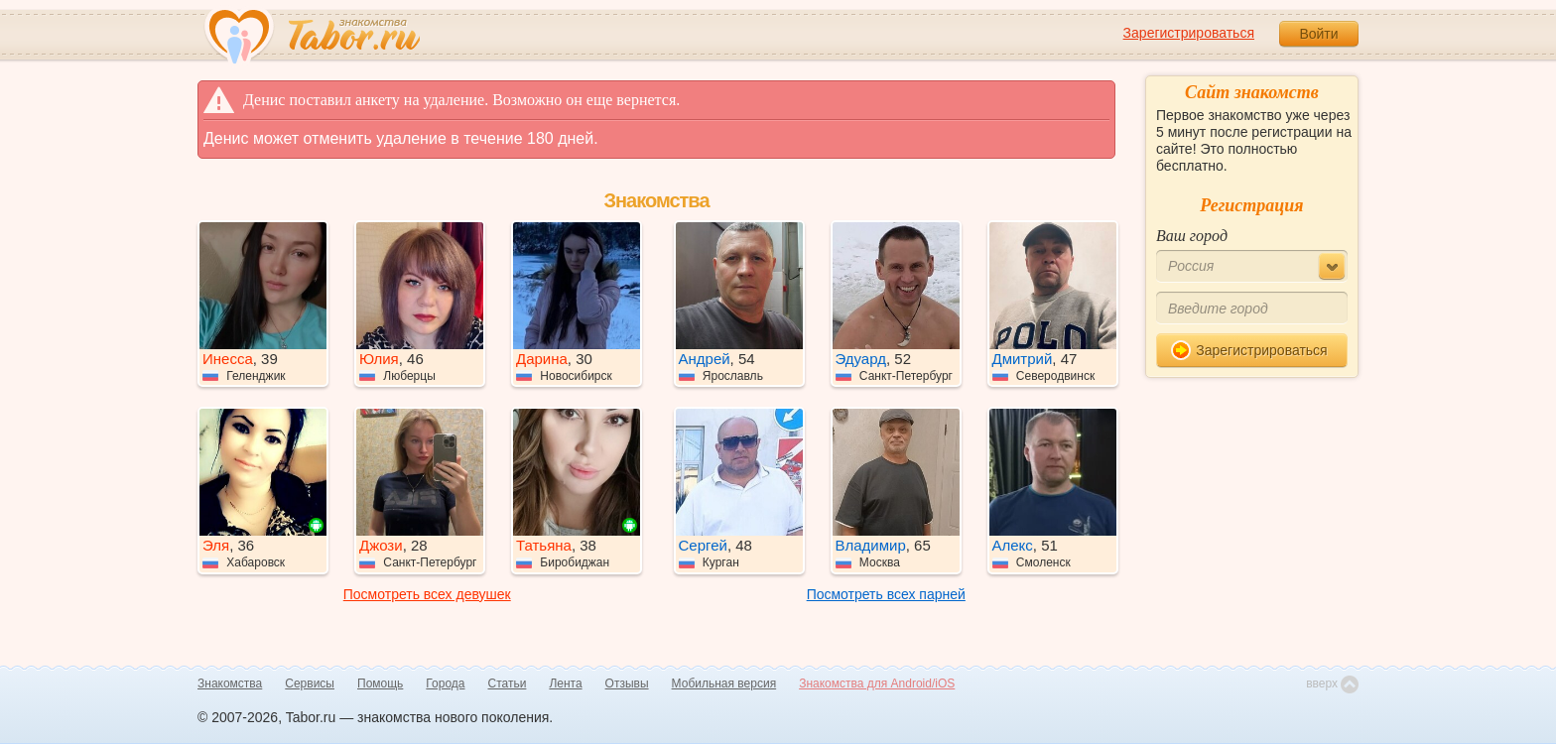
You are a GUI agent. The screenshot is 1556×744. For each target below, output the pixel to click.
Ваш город (1192, 235)
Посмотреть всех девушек (427, 594)
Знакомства (229, 683)
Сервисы (309, 683)
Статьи (507, 683)
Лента (565, 683)
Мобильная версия (724, 683)
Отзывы (627, 683)
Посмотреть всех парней (886, 594)
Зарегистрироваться (1188, 33)
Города (445, 683)
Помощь (380, 683)
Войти (1318, 34)
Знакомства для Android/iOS (877, 683)
